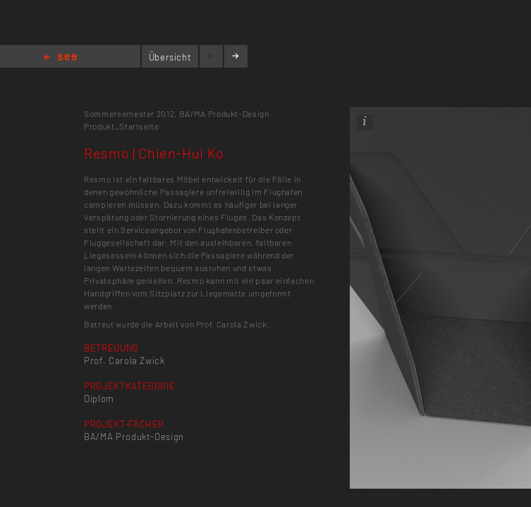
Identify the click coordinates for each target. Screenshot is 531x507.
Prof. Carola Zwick (124, 360)
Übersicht (170, 57)
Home (60, 58)
